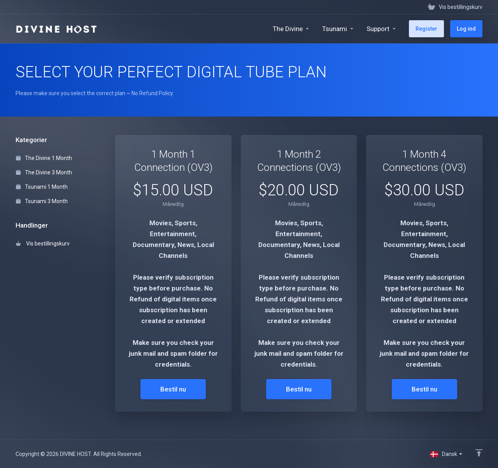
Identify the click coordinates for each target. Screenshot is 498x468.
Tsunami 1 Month (42, 187)
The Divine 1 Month (44, 158)
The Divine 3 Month (44, 172)
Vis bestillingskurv (43, 243)
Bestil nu (173, 389)
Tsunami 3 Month (42, 201)
